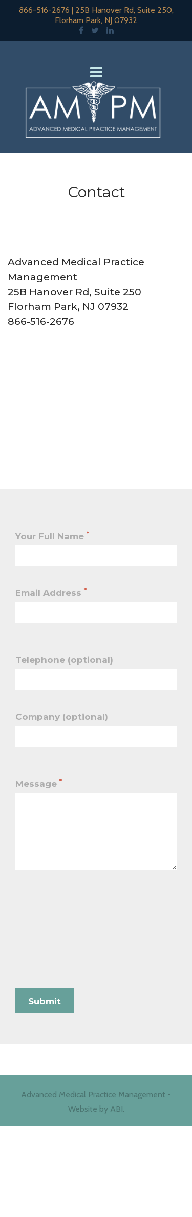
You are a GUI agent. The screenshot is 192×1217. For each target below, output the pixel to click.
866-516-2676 (44, 10)
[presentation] (93, 938)
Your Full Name (52, 535)
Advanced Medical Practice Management (93, 1094)
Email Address (51, 592)
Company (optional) (61, 717)
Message (38, 783)
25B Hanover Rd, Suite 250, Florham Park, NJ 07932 (114, 15)
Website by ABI (95, 1109)
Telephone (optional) (64, 660)
